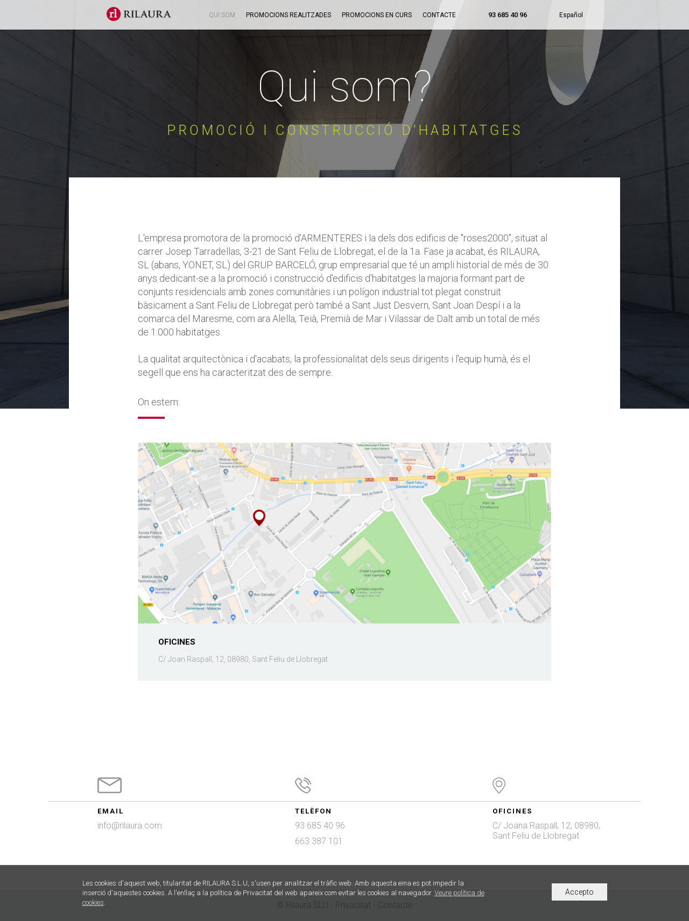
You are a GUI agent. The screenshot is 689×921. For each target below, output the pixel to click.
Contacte (439, 15)
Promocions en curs (377, 15)
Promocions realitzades (288, 15)
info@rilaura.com (129, 825)
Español (571, 15)
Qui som (222, 15)
